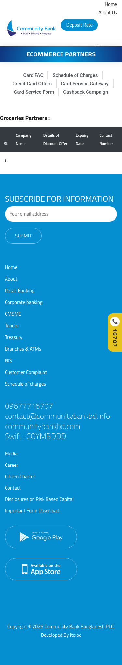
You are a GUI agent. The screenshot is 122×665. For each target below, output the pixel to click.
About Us (107, 12)
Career (11, 465)
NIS (8, 360)
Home (111, 4)
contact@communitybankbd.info (57, 416)
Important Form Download (32, 510)
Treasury (13, 337)
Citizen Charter (20, 476)
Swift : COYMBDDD (35, 436)
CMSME (13, 314)
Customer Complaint (26, 372)
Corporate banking (24, 302)
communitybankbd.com (42, 426)
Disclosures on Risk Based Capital (39, 499)
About (11, 279)
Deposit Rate (79, 25)
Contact (13, 487)
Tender (12, 325)
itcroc (75, 635)
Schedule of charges (25, 384)
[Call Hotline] (115, 332)
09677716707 (29, 406)
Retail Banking (19, 290)
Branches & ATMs (23, 349)
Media (11, 453)
